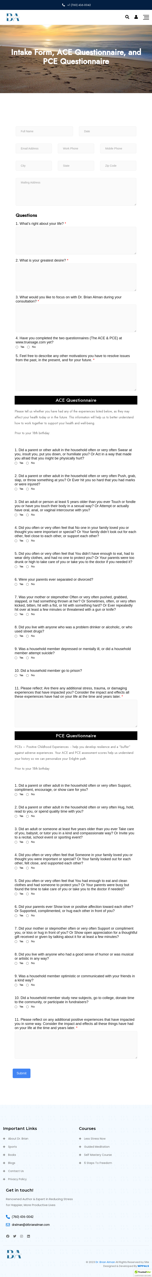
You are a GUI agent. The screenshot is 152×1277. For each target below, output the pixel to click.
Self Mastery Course (98, 1155)
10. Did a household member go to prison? (48, 671)
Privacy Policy (17, 1179)
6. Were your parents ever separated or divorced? (54, 579)
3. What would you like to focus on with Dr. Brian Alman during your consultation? (69, 299)
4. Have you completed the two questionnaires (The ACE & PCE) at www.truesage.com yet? (69, 340)
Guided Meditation (97, 1147)
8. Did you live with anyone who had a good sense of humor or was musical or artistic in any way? (74, 956)
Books (12, 1155)
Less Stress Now (94, 1139)
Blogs (11, 1163)
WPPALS (143, 1266)
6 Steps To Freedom (98, 1163)
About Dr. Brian (18, 1139)
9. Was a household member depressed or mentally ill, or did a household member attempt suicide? (73, 651)
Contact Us (16, 1171)
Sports (12, 1147)
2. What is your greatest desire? (42, 260)
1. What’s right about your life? (41, 224)
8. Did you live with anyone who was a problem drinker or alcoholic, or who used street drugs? (73, 629)
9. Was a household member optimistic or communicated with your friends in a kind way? (75, 978)
